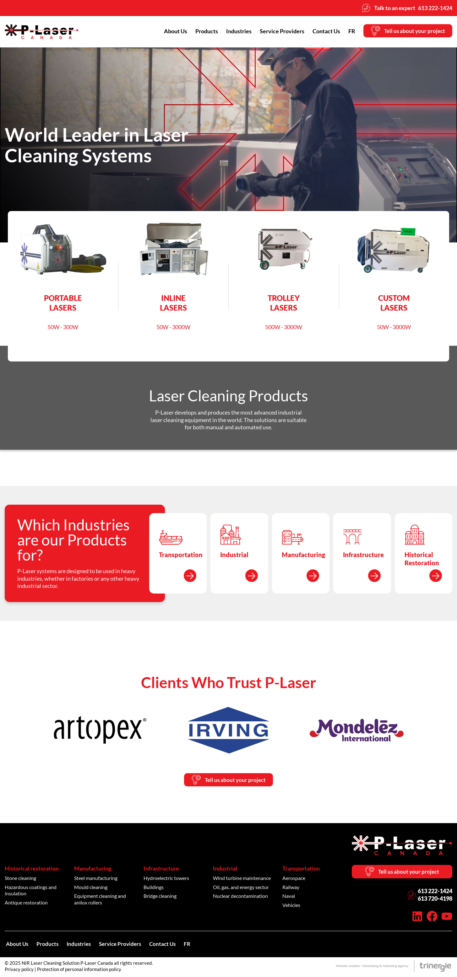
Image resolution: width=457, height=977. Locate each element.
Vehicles (291, 906)
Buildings (154, 888)
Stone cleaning (20, 879)
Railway (290, 888)
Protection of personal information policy (79, 971)
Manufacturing (92, 869)
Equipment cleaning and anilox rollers (100, 900)
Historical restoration (32, 869)
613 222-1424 (435, 892)
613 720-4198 (435, 900)
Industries (234, 31)
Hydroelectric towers (166, 879)
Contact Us (321, 31)
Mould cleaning (90, 888)
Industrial (225, 869)
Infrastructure (161, 869)
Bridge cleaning (160, 897)
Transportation (301, 869)
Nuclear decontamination (240, 897)
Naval (288, 897)
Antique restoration (26, 903)
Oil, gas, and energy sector (241, 888)
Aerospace (293, 879)
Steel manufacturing (95, 879)
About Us (170, 31)
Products (202, 31)
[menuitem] (347, 31)
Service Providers (277, 31)
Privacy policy (19, 971)
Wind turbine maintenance (242, 879)
